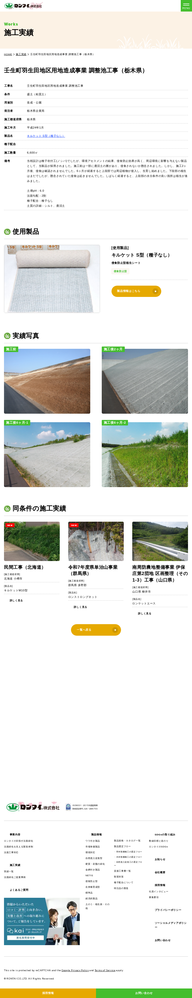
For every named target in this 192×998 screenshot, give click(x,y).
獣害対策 (119, 876)
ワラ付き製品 (93, 841)
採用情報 (160, 885)
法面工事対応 (11, 852)
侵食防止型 (120, 271)
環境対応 (90, 852)
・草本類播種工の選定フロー (128, 852)
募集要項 (154, 897)
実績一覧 (9, 871)
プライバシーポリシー (168, 910)
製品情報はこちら (137, 291)
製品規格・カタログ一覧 (127, 840)
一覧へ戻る (97, 630)
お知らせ (160, 859)
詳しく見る (16, 600)
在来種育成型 (93, 887)
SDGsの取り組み (165, 834)
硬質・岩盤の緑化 (95, 864)
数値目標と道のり (158, 841)
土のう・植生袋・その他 (98, 906)
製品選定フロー (122, 846)
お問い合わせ (163, 940)
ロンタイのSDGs (158, 846)
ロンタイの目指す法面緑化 (18, 841)
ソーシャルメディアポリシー (171, 925)
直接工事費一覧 (122, 871)
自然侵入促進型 (94, 858)
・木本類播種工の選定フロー (128, 857)
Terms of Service (105, 970)
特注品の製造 (121, 888)
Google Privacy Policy (75, 970)
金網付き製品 (93, 869)
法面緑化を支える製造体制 (18, 846)
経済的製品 (92, 898)
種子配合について (123, 882)
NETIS (89, 875)
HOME (8, 54)
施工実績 (21, 54)
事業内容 (15, 834)
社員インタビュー (158, 891)
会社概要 (160, 872)
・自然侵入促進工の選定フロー (128, 864)
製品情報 (96, 834)
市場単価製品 (93, 846)
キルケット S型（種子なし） (46, 135)
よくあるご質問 (19, 890)
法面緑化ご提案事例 (15, 877)
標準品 (89, 893)
